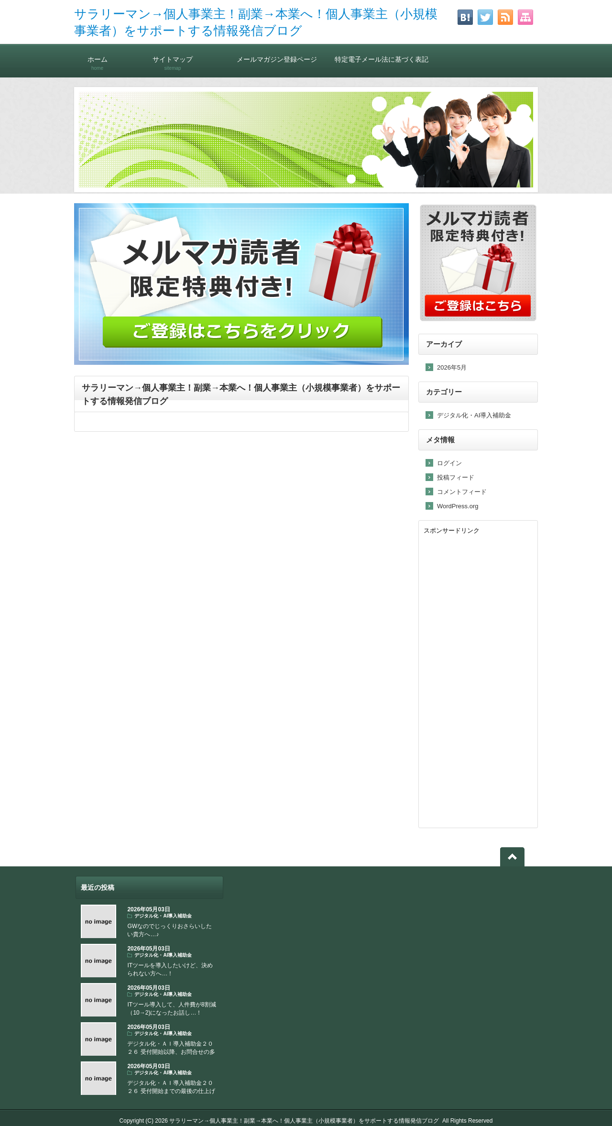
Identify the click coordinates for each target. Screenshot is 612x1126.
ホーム (97, 59)
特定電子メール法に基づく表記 (381, 59)
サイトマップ (172, 59)
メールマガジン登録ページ (277, 59)
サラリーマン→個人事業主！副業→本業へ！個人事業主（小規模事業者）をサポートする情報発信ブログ (304, 1120)
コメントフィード (462, 491)
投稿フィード (455, 477)
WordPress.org (457, 506)
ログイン (449, 463)
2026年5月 (452, 367)
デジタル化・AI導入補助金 (474, 415)
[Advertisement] (478, 679)
